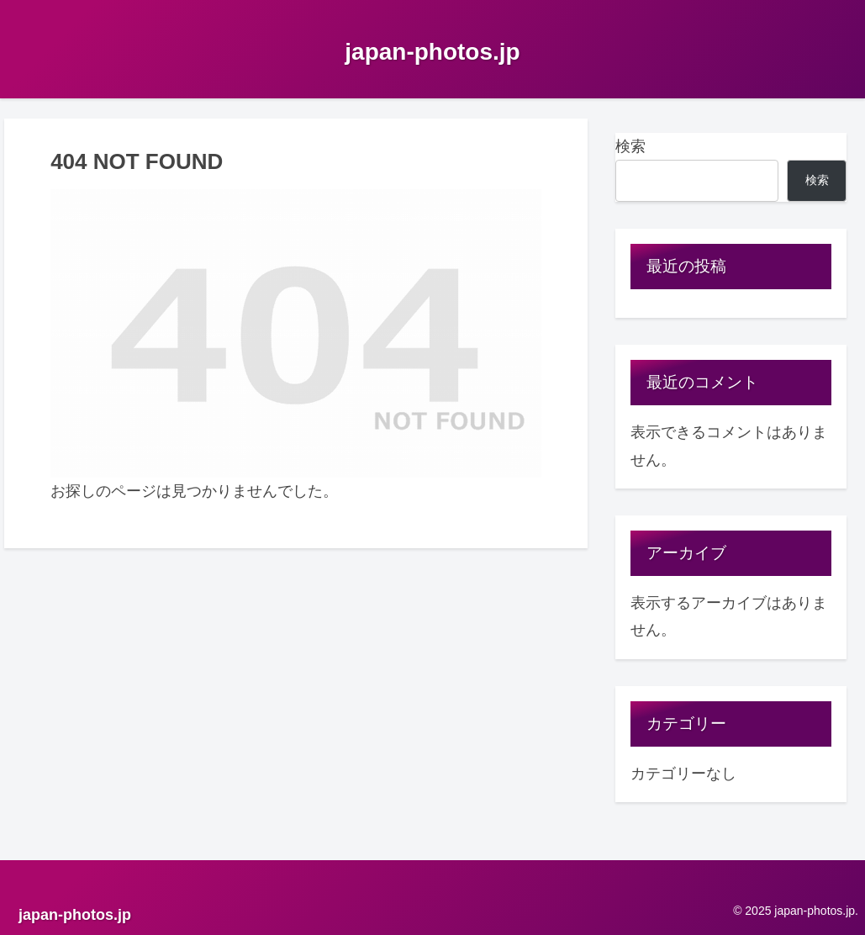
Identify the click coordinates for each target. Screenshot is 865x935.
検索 (630, 146)
